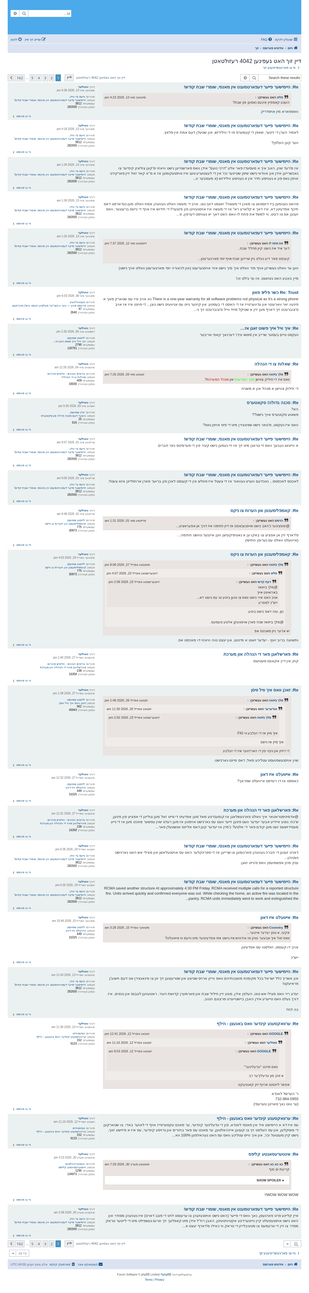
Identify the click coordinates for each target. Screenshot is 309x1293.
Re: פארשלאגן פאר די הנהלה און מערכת (261, 654)
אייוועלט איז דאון (76, 787)
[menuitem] (267, 39)
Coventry (276, 927)
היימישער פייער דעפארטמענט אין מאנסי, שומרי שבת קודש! (50, 100)
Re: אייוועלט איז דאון (279, 774)
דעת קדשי (264, 582)
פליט (280, 97)
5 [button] (32, 77)
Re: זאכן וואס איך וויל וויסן (274, 689)
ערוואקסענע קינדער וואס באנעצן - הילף (61, 1036)
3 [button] (45, 77)
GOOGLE (276, 1033)
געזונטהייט (79, 1033)
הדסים (279, 520)
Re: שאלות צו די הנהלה (276, 363)
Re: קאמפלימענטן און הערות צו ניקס (264, 510)
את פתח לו (276, 243)
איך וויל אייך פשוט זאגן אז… (69, 341)
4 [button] (39, 77)
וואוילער (83, 86)
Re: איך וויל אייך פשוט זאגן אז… (269, 328)
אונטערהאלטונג (75, 1163)
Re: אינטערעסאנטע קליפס (273, 1154)
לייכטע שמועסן (76, 337)
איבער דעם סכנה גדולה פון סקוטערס (63, 415)
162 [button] (20, 77)
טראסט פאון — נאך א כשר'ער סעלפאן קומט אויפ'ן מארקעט (49, 305)
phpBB (167, 1274)
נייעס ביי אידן (77, 96)
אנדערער (271, 709)
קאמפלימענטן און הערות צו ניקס (65, 523)
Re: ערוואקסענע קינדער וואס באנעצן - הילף (257, 1023)
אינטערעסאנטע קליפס (72, 1167)
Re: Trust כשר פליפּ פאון (275, 292)
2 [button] (52, 77)
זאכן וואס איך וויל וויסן (72, 703)
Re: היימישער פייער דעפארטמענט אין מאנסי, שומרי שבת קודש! (241, 86)
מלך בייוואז (276, 374)
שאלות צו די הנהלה (73, 377)
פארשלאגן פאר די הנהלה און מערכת (63, 667)
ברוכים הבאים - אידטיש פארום (66, 373)
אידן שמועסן (77, 412)
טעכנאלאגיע (77, 302)
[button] (69, 77)
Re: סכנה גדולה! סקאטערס (272, 402)
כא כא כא (276, 1164)
